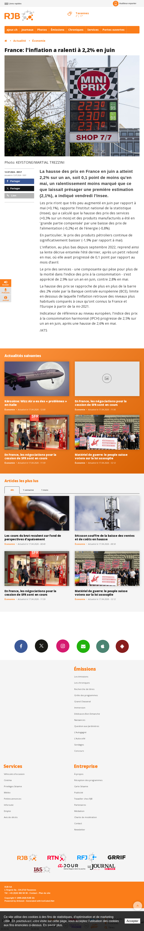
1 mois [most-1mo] (44, 490)
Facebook (21, 646)
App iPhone (102, 646)
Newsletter (79, 829)
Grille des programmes (86, 695)
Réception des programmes (88, 780)
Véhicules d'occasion (14, 774)
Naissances (79, 720)
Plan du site (44, 893)
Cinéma (8, 780)
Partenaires (80, 805)
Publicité (78, 792)
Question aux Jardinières (86, 726)
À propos (78, 774)
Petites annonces (12, 798)
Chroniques (75, 29)
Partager (13, 181)
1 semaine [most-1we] (28, 490)
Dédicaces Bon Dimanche (87, 714)
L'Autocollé (79, 738)
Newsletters (83, 646)
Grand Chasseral (82, 701)
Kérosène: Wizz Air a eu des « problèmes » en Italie (35, 403)
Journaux (27, 29)
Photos (42, 29)
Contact (78, 823)
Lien (11, 195)
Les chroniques (82, 683)
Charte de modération (85, 817)
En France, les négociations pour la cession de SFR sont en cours (101, 403)
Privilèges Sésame (13, 786)
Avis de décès (10, 817)
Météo (7, 792)
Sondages (79, 744)
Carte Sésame (81, 786)
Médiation (79, 811)
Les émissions (81, 676)
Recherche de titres (84, 689)
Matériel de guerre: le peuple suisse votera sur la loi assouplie (101, 456)
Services (93, 29)
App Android (122, 646)
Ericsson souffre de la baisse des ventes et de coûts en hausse (104, 537)
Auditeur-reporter (124, 3)
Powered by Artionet (14, 901)
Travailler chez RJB (83, 798)
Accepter (132, 921)
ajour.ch (12, 29)
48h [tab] (12, 490)
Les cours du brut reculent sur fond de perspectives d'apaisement (32, 537)
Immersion (79, 707)
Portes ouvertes (113, 29)
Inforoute (9, 805)
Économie (38, 40)
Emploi (7, 811)
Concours (79, 751)
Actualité (19, 40)
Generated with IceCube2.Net (40, 901)
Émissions (57, 29)
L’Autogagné (80, 732)
